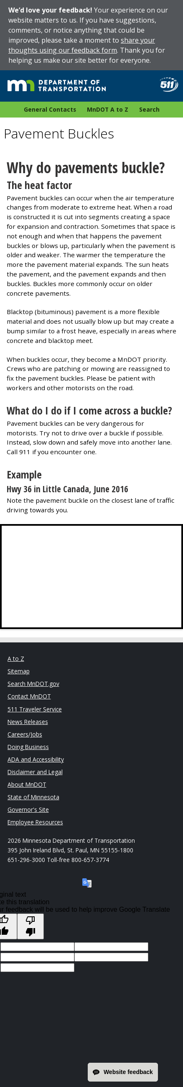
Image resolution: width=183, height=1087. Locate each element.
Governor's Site (28, 809)
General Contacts (50, 109)
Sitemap (19, 671)
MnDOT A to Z (107, 109)
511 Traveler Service (35, 709)
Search (149, 109)
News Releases (28, 722)
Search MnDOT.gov (33, 684)
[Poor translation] (30, 926)
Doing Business (28, 747)
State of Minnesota (33, 797)
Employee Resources (35, 822)
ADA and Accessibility (36, 759)
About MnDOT (27, 784)
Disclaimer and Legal (35, 772)
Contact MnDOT (29, 696)
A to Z (16, 658)
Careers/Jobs (25, 734)
